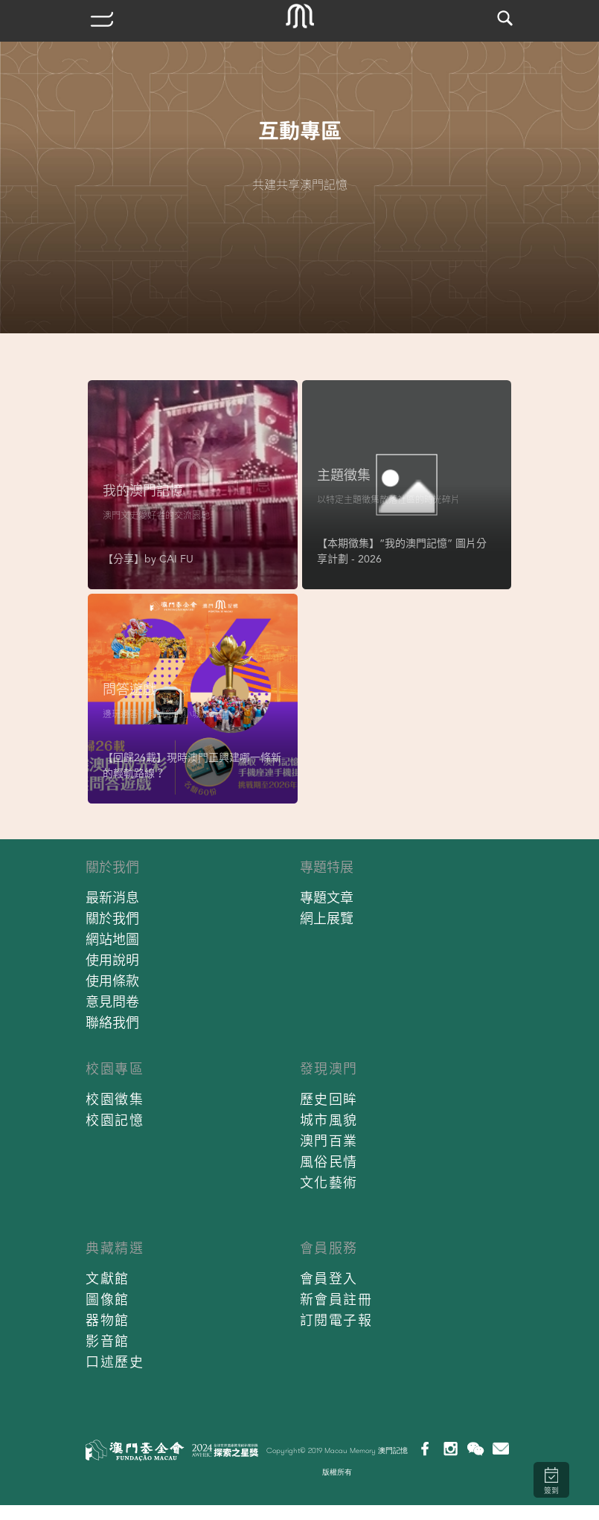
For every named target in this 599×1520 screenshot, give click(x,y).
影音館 (107, 1341)
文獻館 (107, 1278)
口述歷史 (115, 1362)
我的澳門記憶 (143, 490)
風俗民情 (329, 1162)
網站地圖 (112, 939)
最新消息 (112, 897)
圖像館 (107, 1299)
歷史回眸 (329, 1099)
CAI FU (176, 559)
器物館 (107, 1320)
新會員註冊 (336, 1299)
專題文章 (326, 897)
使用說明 (112, 960)
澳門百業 (329, 1141)
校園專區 (115, 1069)
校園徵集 (115, 1099)
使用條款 (112, 981)
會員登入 (329, 1278)
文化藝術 (329, 1182)
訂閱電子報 (336, 1320)
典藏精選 (115, 1248)
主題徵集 (344, 475)
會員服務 (329, 1248)
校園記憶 (115, 1120)
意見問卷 (112, 1002)
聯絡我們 (112, 1022)
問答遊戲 (129, 689)
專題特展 (326, 867)
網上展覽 (326, 918)
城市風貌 (329, 1120)
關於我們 (112, 867)
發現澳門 (329, 1069)
